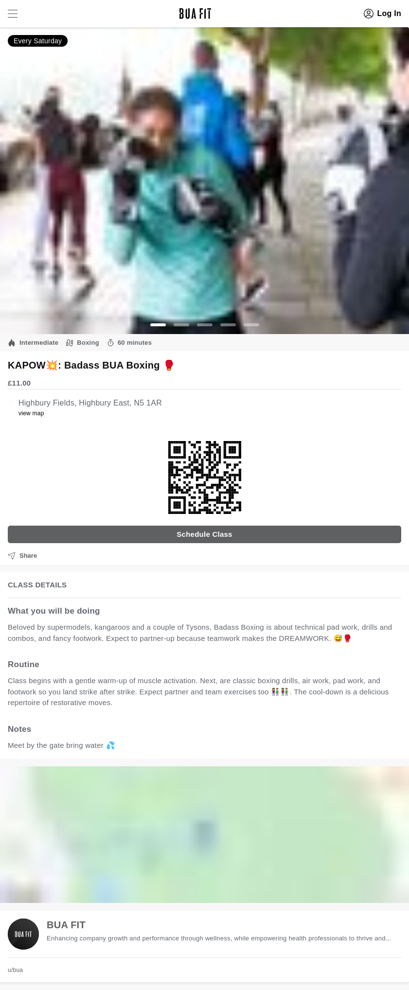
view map (31, 413)
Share (22, 556)
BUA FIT (66, 924)
